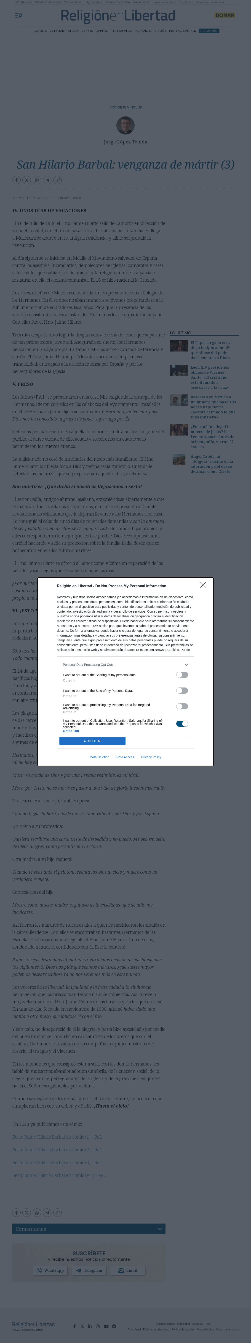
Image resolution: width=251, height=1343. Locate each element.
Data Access (125, 757)
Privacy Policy (151, 757)
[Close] (204, 586)
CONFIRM (92, 740)
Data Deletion (99, 757)
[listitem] (125, 664)
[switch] (182, 675)
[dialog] (125, 671)
